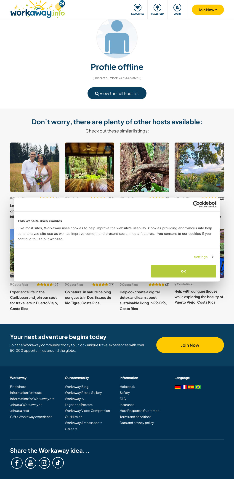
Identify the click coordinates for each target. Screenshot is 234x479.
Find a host (18, 386)
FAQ (123, 399)
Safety (125, 392)
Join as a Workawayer (26, 404)
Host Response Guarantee (140, 410)
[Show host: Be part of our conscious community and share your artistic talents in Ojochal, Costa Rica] (89, 167)
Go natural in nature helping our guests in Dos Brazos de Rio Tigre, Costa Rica (88, 297)
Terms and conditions (135, 417)
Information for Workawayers (32, 399)
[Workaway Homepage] (37, 8)
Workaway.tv (74, 399)
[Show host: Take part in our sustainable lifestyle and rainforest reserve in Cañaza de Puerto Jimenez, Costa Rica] (144, 167)
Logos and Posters (79, 404)
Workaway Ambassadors (83, 423)
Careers (71, 429)
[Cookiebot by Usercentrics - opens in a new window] (196, 204)
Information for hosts (26, 392)
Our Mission (73, 417)
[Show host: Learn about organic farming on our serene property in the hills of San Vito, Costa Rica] (34, 167)
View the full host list (117, 93)
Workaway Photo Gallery (83, 392)
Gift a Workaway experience (31, 417)
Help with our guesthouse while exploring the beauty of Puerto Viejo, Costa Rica (199, 296)
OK (183, 271)
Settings (201, 257)
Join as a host (19, 410)
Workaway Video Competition (87, 410)
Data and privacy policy (137, 423)
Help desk (127, 386)
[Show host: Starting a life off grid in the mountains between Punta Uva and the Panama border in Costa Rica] (199, 167)
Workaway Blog (76, 386)
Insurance (127, 404)
